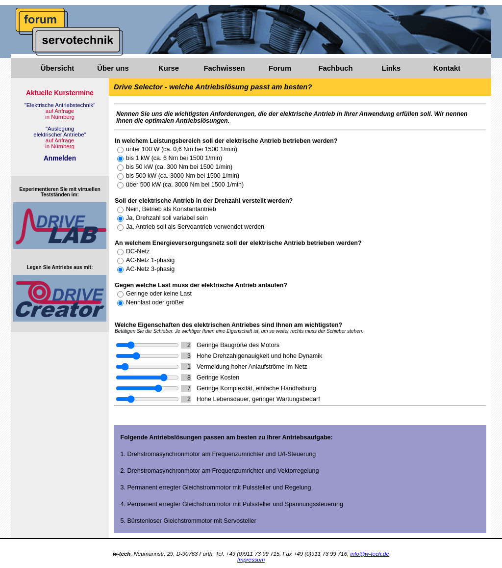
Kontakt (446, 68)
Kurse (168, 68)
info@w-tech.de (369, 554)
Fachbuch (335, 68)
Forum (280, 68)
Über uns (112, 68)
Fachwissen (224, 68)
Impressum (251, 560)
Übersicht (57, 68)
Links (391, 68)
